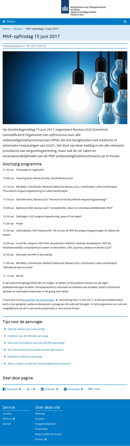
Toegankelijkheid (45, 423)
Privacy (48, 439)
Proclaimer (41, 429)
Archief (7, 423)
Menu (11, 21)
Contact (7, 413)
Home (6, 28)
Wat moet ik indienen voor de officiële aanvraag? (36, 342)
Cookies (39, 418)
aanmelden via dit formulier (39, 300)
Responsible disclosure (48, 434)
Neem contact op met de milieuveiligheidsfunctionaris (39, 363)
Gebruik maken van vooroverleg (26, 329)
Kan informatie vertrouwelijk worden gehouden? (36, 349)
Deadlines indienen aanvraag (25, 356)
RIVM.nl (16, 419)
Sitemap (40, 413)
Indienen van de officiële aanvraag (28, 336)
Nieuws (18, 28)
